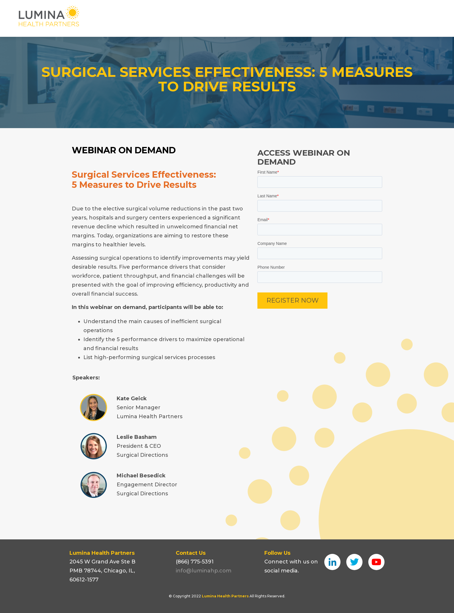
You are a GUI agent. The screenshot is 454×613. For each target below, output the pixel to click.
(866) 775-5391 (195, 562)
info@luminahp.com (203, 570)
